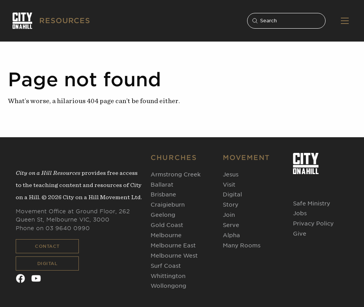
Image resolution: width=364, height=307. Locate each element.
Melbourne (166, 235)
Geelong (163, 215)
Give (299, 234)
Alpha (231, 235)
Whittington (168, 276)
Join (229, 215)
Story (230, 205)
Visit (229, 185)
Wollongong (168, 286)
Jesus (230, 174)
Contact (47, 246)
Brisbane (163, 194)
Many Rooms (241, 245)
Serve (231, 225)
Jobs (300, 213)
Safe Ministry (311, 203)
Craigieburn (168, 205)
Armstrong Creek (175, 174)
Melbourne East (173, 245)
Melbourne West (174, 256)
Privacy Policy (313, 223)
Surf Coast (166, 266)
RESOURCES (64, 20)
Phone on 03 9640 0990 (53, 228)
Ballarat (162, 185)
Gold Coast (167, 225)
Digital (47, 263)
